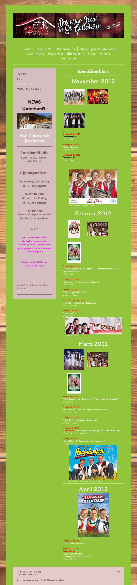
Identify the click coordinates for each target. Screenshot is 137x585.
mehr (19, 291)
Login (118, 571)
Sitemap (37, 571)
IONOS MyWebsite (49, 580)
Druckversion (25, 571)
